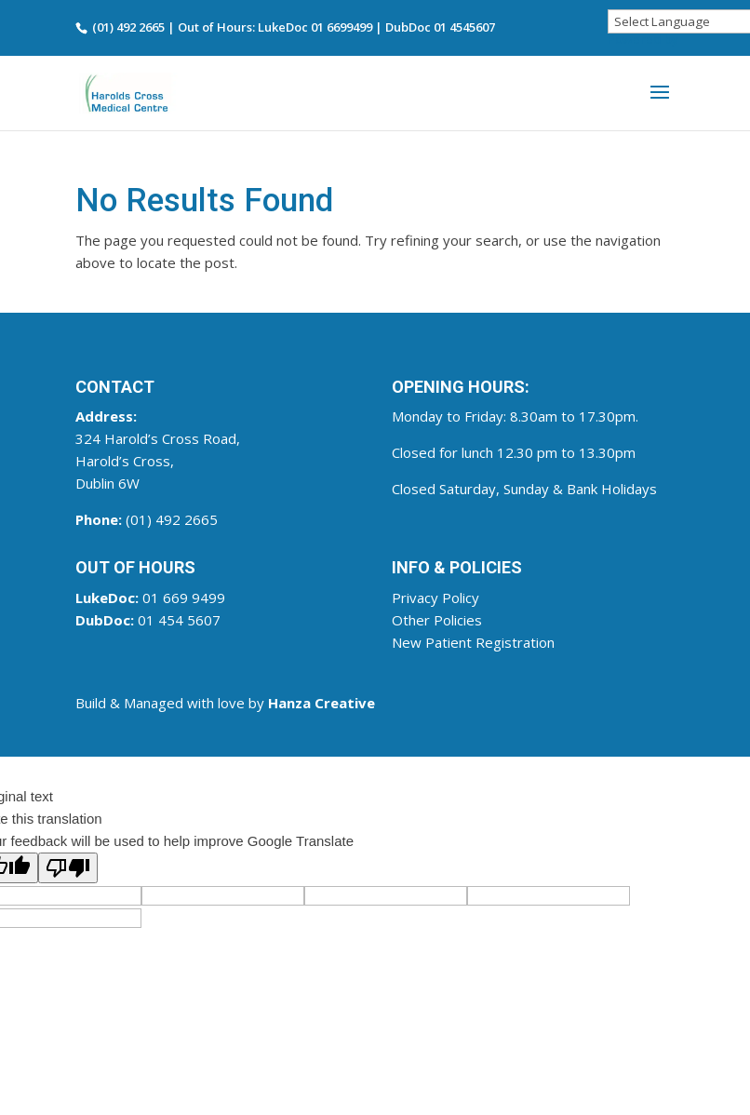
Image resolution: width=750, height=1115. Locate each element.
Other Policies (437, 620)
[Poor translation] (68, 868)
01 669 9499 (183, 597)
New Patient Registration (473, 642)
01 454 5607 (179, 620)
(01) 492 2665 (172, 519)
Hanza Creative (321, 702)
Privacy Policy (435, 597)
